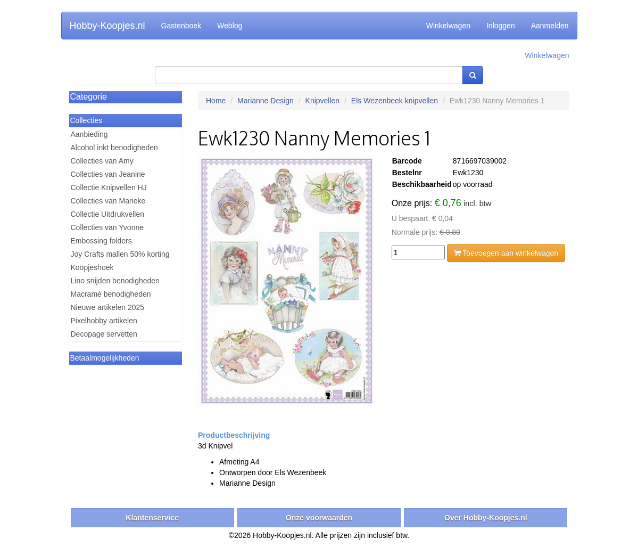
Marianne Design (265, 100)
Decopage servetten (104, 334)
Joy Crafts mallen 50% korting (120, 254)
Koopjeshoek (92, 267)
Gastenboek (181, 25)
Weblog (229, 25)
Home (216, 100)
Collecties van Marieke (108, 201)
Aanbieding (89, 134)
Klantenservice (152, 517)
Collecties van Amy (102, 161)
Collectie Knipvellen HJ (109, 187)
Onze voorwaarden (319, 517)
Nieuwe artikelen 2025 (108, 307)
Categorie (88, 96)
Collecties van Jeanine (108, 174)
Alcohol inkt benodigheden (114, 147)
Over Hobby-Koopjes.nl (485, 517)
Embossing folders (101, 240)
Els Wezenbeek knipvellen (394, 100)
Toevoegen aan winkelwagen (506, 253)
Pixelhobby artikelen (104, 320)
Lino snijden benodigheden (115, 280)
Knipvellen (322, 100)
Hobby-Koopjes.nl (107, 25)
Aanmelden (550, 25)
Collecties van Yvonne (107, 227)
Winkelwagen (448, 25)
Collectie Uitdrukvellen (108, 214)
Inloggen (500, 25)
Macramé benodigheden (111, 294)
